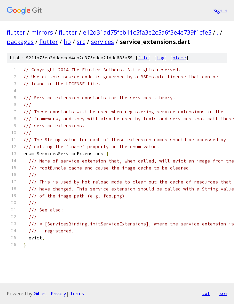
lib (67, 42)
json (222, 293)
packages (20, 42)
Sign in (220, 10)
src (81, 42)
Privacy (58, 293)
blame (179, 58)
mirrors (42, 32)
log (161, 58)
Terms (77, 293)
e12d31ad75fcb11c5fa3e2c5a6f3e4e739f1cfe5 (147, 32)
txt (206, 293)
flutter (16, 32)
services (102, 42)
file (143, 58)
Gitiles (40, 293)
